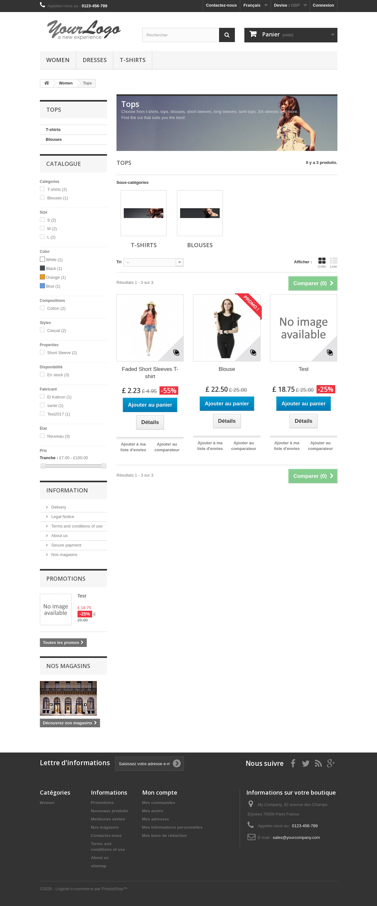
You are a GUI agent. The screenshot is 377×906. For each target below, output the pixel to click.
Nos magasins (64, 554)
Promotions (65, 578)
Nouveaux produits (109, 811)
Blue (53, 286)
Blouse (227, 369)
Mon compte (159, 792)
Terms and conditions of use (76, 526)
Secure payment (65, 545)
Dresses (95, 60)
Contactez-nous (221, 5)
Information (67, 490)
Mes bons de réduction (164, 835)
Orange (56, 277)
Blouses (54, 139)
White (54, 259)
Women (58, 60)
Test (82, 595)
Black (54, 268)
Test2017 (58, 414)
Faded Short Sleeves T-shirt (150, 372)
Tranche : (49, 457)
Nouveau (58, 436)
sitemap (98, 866)
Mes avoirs (152, 811)
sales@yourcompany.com (296, 837)
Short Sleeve (62, 352)
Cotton (56, 308)
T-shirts (133, 60)
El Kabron (59, 397)
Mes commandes (158, 802)
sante (55, 405)
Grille (322, 262)
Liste (333, 262)
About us (59, 535)
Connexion (323, 5)
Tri (119, 261)
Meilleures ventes (108, 819)
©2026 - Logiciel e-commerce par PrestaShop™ (84, 888)
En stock (58, 374)
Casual (56, 330)
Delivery (58, 507)
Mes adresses (155, 819)
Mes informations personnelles (172, 827)
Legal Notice (62, 516)
